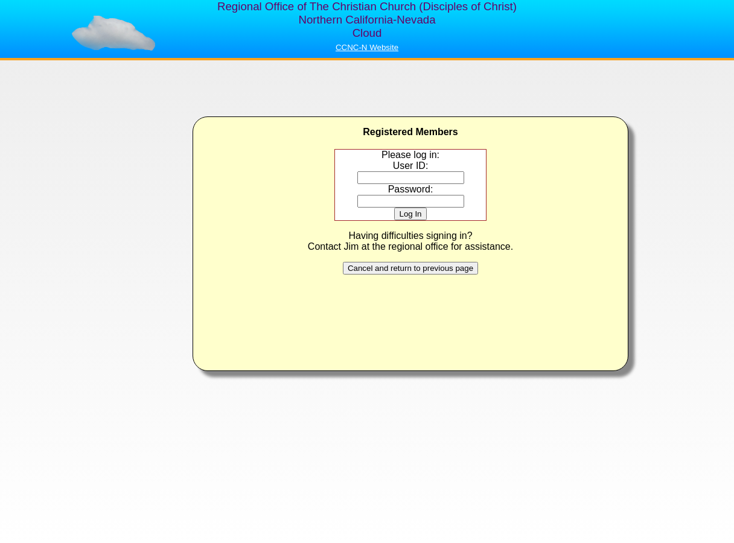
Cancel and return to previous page (410, 268)
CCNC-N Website (367, 47)
